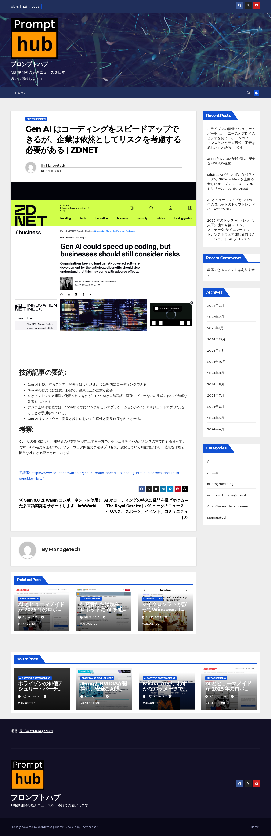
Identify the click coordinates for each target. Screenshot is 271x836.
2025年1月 (215, 328)
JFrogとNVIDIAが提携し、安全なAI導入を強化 (103, 688)
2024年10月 (216, 362)
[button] (248, 93)
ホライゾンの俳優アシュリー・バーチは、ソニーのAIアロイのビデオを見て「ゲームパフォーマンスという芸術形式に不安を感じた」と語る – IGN (231, 138)
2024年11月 (216, 350)
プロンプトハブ (29, 64)
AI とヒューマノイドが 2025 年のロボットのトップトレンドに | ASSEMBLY (231, 204)
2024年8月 (215, 384)
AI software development (228, 506)
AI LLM (213, 473)
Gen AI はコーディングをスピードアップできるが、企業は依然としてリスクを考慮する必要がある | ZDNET (103, 139)
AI (209, 461)
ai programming (36, 119)
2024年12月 (216, 339)
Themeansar (89, 827)
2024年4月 (215, 429)
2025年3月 (215, 306)
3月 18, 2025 (31, 696)
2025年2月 (215, 317)
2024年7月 (215, 395)
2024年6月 (215, 407)
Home (20, 93)
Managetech (55, 165)
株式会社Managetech (36, 731)
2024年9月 (215, 373)
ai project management (226, 495)
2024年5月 (215, 418)
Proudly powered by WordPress (32, 827)
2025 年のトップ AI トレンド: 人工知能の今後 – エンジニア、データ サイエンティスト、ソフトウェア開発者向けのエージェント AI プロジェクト (231, 229)
